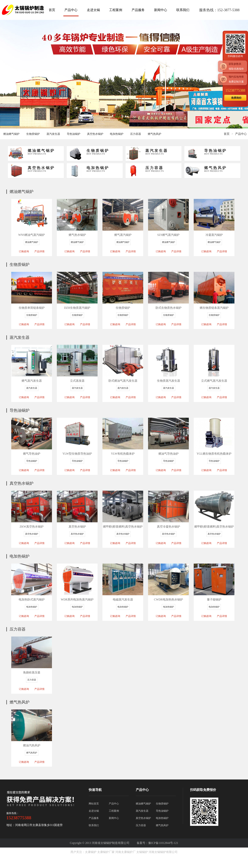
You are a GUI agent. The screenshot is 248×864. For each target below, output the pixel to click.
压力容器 (135, 133)
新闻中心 (160, 10)
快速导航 (95, 790)
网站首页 (94, 803)
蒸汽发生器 (53, 133)
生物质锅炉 (33, 133)
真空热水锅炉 (95, 133)
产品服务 (138, 10)
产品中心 (70, 10)
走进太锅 (93, 10)
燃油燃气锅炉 (11, 133)
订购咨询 (24, 251)
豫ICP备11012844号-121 (163, 842)
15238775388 (235, 90)
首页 (52, 10)
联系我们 (182, 10)
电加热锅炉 (116, 133)
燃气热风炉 (154, 133)
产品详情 (39, 251)
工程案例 (115, 10)
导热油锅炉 (73, 133)
